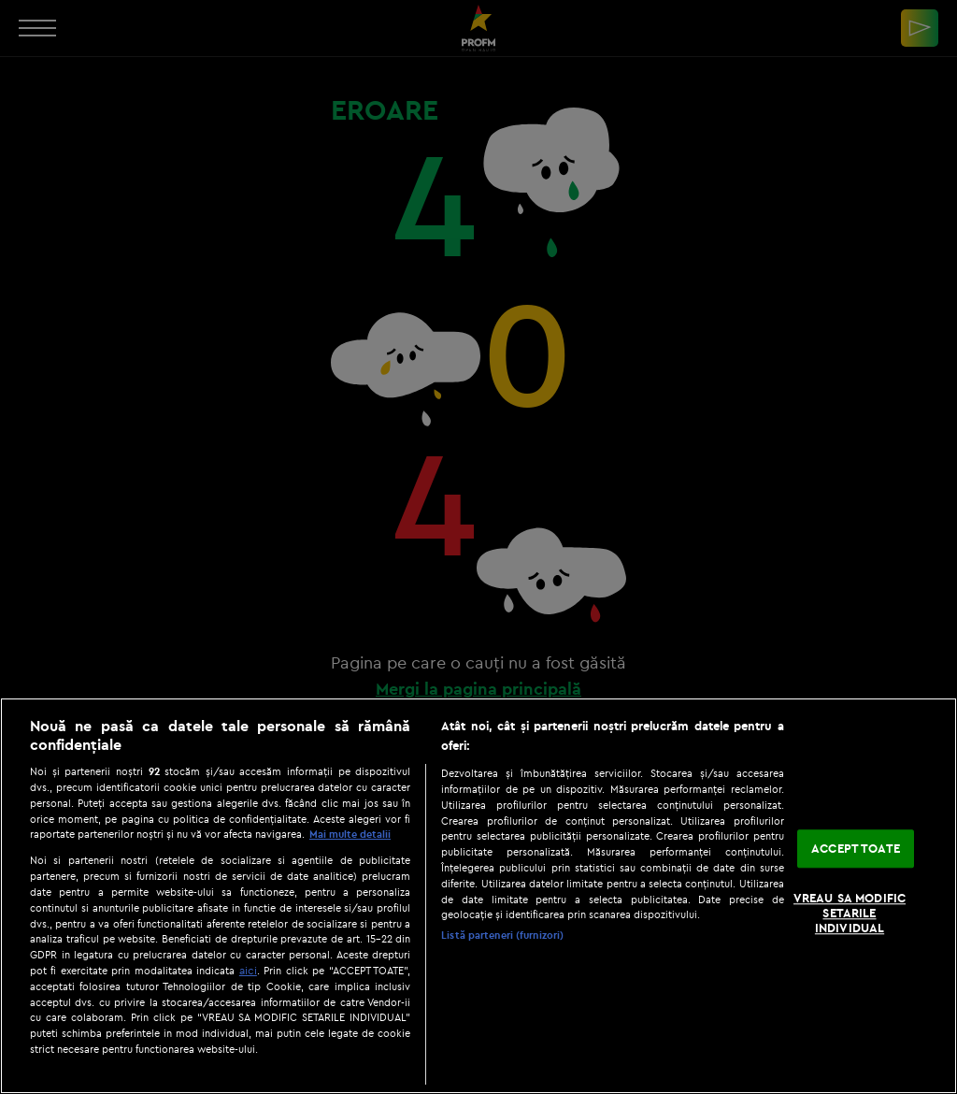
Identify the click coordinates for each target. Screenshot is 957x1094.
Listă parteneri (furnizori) (502, 935)
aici (248, 970)
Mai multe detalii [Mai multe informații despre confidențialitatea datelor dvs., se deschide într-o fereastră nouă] (350, 834)
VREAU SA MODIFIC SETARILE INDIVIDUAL (849, 913)
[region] (478, 896)
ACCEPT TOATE (855, 848)
